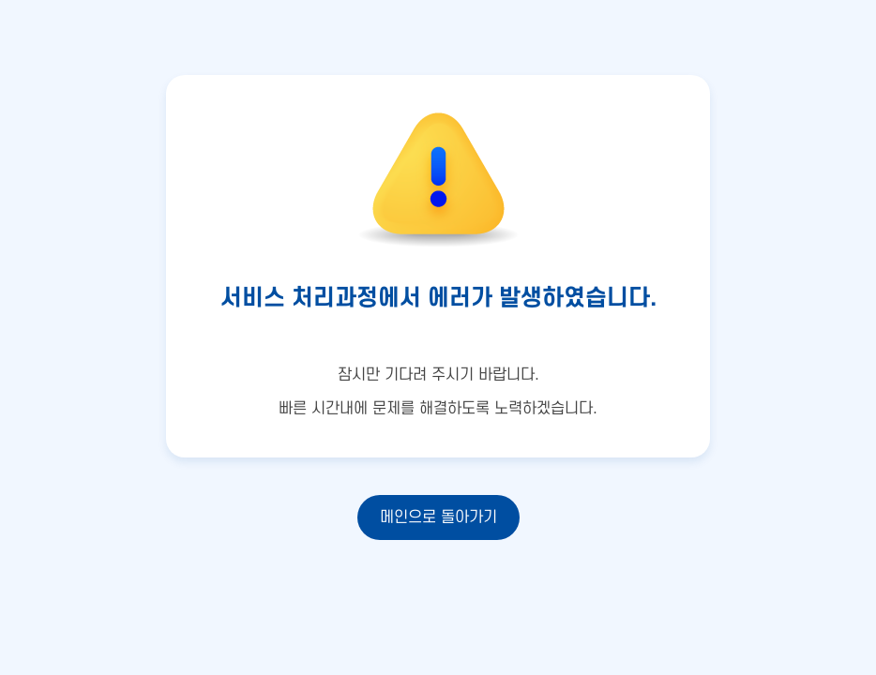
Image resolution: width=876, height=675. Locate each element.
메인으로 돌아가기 (438, 517)
